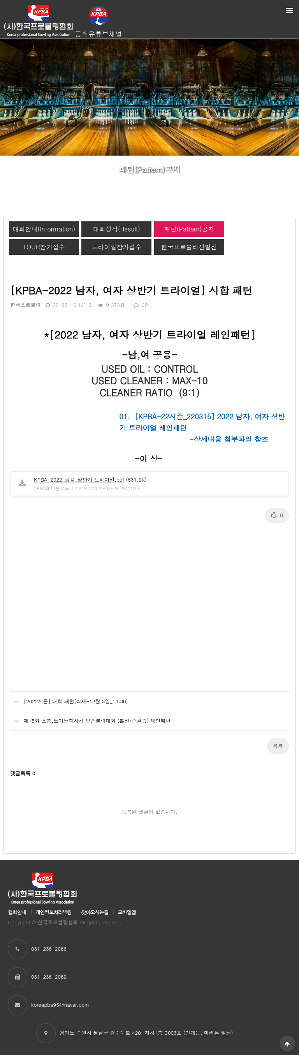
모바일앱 (127, 912)
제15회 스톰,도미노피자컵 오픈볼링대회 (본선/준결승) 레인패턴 (90, 717)
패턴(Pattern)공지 (189, 228)
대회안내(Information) (43, 228)
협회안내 (17, 912)
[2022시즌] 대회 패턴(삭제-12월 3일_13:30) (69, 698)
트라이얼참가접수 (116, 246)
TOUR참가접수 (44, 246)
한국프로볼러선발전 (189, 246)
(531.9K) (90, 479)
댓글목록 (22, 773)
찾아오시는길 (94, 912)
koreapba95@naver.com (60, 1004)
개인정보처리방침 (53, 912)
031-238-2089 (49, 976)
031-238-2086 (49, 948)
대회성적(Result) (116, 228)
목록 (278, 746)
